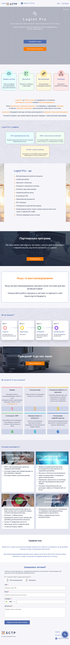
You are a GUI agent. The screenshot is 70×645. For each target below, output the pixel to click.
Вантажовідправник (16, 582)
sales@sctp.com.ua (12, 406)
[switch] (6, 582)
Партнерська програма (35, 51)
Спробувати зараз (35, 42)
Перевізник (32, 582)
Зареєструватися (35, 365)
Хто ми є (14, 3)
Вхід (58, 3)
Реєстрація (65, 3)
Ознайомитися (35, 261)
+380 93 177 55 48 (28, 3)
